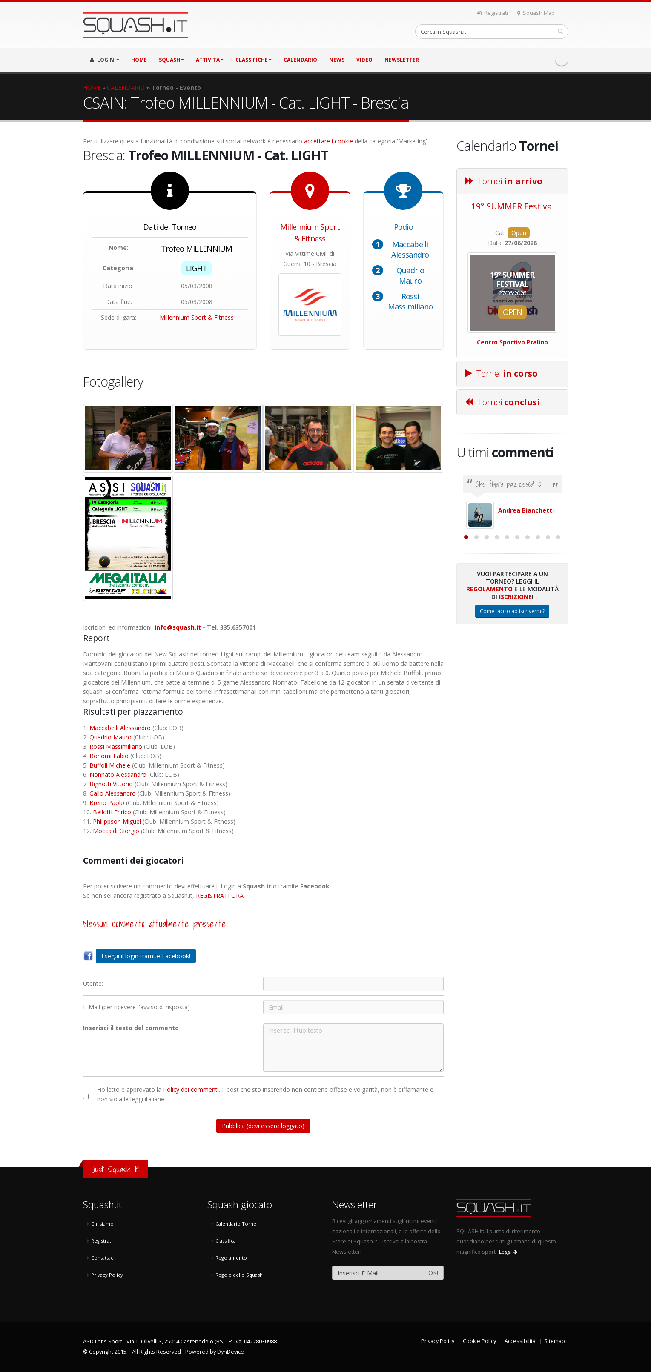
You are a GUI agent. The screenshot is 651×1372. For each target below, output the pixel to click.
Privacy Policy (107, 1275)
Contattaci (103, 1258)
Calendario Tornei (236, 1223)
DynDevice (230, 1351)
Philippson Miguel (117, 821)
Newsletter (401, 59)
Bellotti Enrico (112, 812)
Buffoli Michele (109, 765)
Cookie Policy (479, 1341)
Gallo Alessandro (112, 793)
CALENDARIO (300, 59)
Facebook (561, 59)
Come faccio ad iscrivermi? (512, 703)
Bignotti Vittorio (111, 784)
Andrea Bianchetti (526, 510)
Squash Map (536, 13)
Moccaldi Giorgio (116, 831)
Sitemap (554, 1341)
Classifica (225, 1240)
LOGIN (104, 59)
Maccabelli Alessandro (410, 249)
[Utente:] (353, 984)
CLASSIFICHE (253, 59)
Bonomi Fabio (109, 756)
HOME (139, 59)
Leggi (508, 1251)
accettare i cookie (328, 141)
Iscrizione (515, 689)
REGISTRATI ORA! (220, 895)
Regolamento (489, 682)
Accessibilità (520, 1341)
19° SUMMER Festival (512, 206)
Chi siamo (102, 1223)
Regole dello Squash (239, 1275)
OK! (433, 1273)
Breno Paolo (106, 803)
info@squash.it (178, 627)
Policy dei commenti (191, 1090)
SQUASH (171, 59)
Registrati (492, 13)
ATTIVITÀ (210, 59)
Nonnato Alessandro (117, 774)
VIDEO (364, 59)
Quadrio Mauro (410, 275)
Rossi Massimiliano (410, 301)
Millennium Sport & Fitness (197, 317)
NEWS (336, 59)
